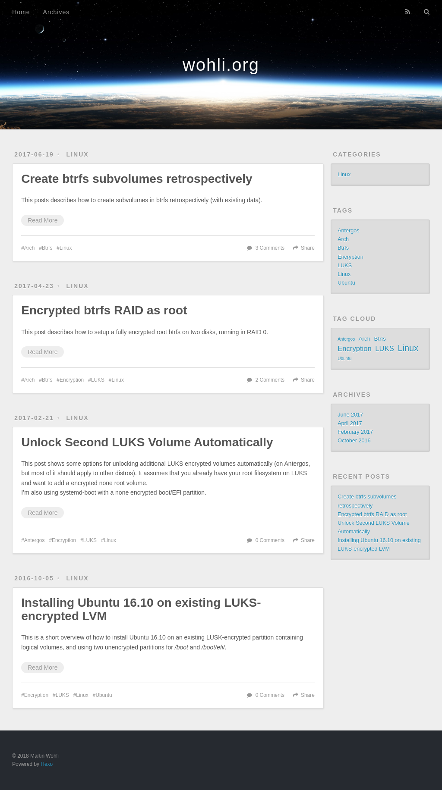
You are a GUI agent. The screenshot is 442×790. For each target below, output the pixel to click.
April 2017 (350, 423)
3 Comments (270, 248)
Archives (56, 12)
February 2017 (355, 432)
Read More (42, 220)
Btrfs (47, 248)
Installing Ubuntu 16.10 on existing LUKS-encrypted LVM (141, 609)
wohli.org (221, 64)
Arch (29, 248)
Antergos (34, 540)
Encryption (72, 380)
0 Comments (270, 540)
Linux (77, 154)
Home (21, 12)
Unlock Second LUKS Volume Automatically (147, 442)
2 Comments (270, 380)
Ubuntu (103, 695)
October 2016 (354, 441)
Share (308, 248)
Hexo (47, 764)
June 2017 (350, 415)
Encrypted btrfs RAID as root (104, 310)
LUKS (97, 380)
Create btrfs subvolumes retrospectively (136, 178)
